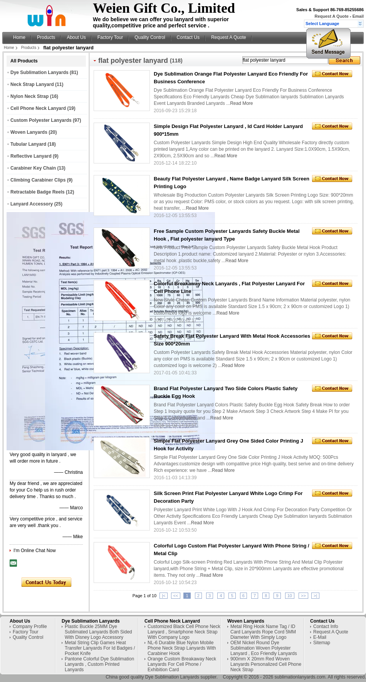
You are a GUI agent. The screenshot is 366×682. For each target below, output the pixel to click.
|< (163, 595)
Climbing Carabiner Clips (37, 180)
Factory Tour (110, 37)
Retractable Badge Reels (37, 192)
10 (289, 595)
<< (175, 595)
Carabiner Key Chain (33, 168)
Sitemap (321, 642)
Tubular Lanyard (28, 144)
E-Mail (319, 637)
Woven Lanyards (28, 132)
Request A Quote (331, 16)
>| (315, 595)
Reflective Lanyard (31, 156)
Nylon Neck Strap (29, 96)
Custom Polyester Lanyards (41, 120)
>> (303, 595)
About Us (76, 37)
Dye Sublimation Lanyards (39, 72)
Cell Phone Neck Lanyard (38, 108)
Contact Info (325, 626)
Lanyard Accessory (31, 204)
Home (19, 37)
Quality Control (149, 37)
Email (358, 16)
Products (46, 37)
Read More (241, 103)
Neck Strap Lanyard (32, 84)
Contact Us (188, 37)
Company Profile (30, 626)
